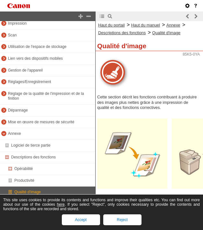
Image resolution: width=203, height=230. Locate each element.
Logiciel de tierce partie (30, 145)
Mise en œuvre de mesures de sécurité (41, 122)
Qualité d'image (27, 192)
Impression (17, 23)
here (61, 204)
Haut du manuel (145, 25)
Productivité (24, 180)
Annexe (14, 133)
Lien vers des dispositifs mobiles (35, 58)
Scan (12, 35)
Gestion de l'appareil (25, 70)
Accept (81, 220)
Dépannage (18, 110)
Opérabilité (23, 168)
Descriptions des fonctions (33, 157)
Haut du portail (111, 25)
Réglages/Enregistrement (29, 82)
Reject (122, 220)
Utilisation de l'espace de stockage (37, 46)
